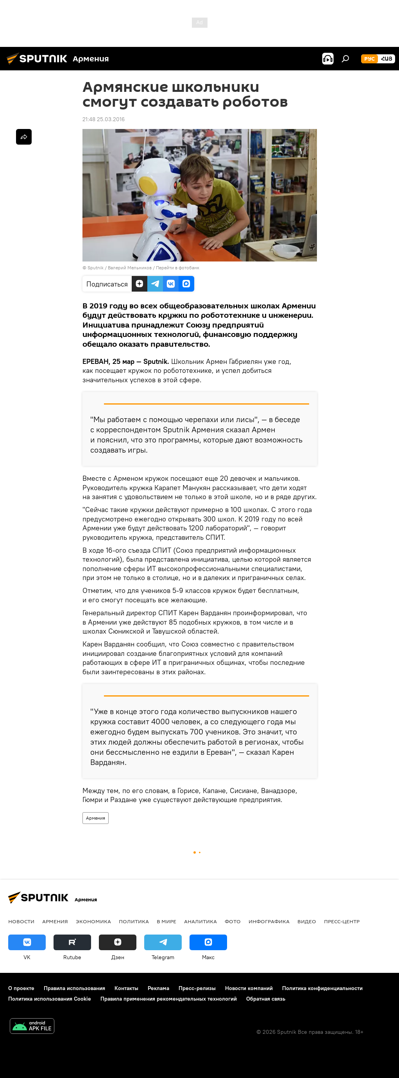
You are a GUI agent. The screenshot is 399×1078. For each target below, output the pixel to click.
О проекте (21, 988)
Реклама (158, 988)
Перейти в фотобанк (177, 267)
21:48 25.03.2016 (103, 119)
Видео (306, 921)
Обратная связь (265, 998)
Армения (95, 818)
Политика (134, 921)
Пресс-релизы (197, 988)
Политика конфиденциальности (322, 988)
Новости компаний (249, 988)
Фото (233, 921)
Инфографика (269, 921)
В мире (166, 921)
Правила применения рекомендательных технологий (168, 998)
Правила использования (74, 988)
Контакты (126, 988)
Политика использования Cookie (49, 998)
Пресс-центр (342, 921)
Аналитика (200, 921)
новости (21, 921)
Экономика (93, 921)
